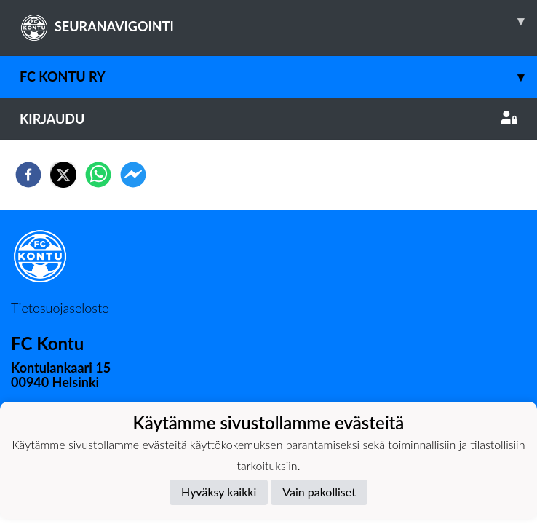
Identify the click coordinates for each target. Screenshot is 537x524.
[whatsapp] (98, 175)
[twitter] (63, 175)
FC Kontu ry (278, 77)
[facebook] (28, 175)
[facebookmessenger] (133, 175)
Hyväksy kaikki (218, 492)
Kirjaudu (268, 119)
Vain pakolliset (319, 492)
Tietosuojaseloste (59, 308)
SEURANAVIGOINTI (278, 21)
